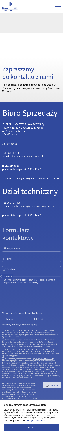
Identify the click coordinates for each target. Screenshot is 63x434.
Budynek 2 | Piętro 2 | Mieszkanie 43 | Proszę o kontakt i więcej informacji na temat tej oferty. (31, 304)
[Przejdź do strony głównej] (9, 7)
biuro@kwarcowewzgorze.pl (27, 156)
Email (7, 270)
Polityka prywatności (36, 420)
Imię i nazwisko (12, 260)
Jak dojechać (9, 143)
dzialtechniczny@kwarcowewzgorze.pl (32, 206)
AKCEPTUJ (31, 427)
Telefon (9, 281)
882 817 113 (13, 153)
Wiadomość (6, 288)
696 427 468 (13, 202)
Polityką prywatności (44, 371)
